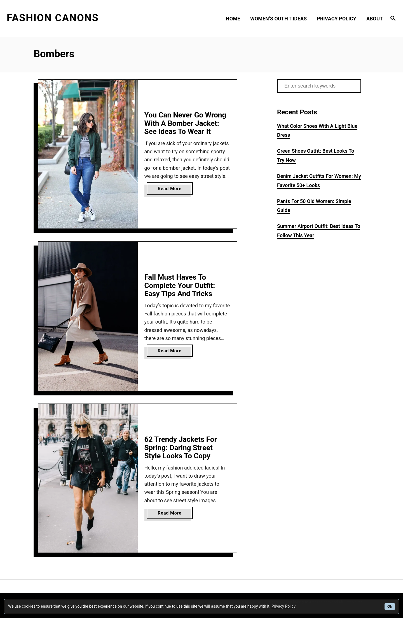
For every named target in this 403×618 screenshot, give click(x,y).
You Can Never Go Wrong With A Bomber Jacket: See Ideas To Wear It (185, 123)
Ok (389, 606)
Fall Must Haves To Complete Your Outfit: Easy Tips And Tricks (179, 285)
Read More (172, 190)
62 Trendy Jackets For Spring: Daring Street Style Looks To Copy (180, 447)
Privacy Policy (283, 606)
